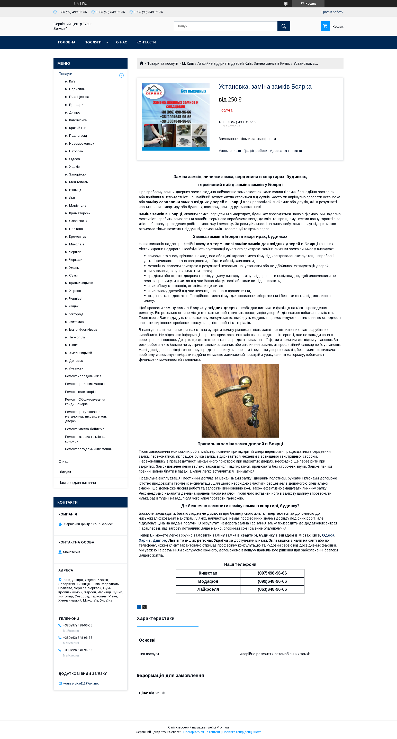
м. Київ (70, 81)
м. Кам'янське (76, 120)
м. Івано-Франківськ (81, 329)
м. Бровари (74, 105)
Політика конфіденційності (241, 732)
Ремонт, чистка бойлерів (84, 429)
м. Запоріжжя (75, 174)
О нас (121, 42)
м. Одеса (72, 159)
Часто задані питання (77, 483)
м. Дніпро (72, 112)
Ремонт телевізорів (80, 392)
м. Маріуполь (75, 205)
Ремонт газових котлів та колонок (85, 439)
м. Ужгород (74, 314)
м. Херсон (73, 291)
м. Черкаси (73, 260)
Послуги (93, 42)
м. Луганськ (74, 368)
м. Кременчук (75, 236)
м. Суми (71, 275)
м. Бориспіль (75, 89)
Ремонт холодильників (83, 376)
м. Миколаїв (74, 244)
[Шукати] (283, 26)
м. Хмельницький (78, 353)
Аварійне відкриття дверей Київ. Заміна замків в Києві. (243, 63)
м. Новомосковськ (79, 143)
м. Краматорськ (77, 213)
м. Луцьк (71, 306)
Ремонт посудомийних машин (89, 449)
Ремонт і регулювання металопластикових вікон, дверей (86, 416)
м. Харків (72, 167)
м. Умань (72, 268)
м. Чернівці (73, 298)
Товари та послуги (162, 63)
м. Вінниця (73, 190)
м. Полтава (74, 229)
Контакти (146, 42)
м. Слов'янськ (76, 221)
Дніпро (159, 540)
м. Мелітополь (76, 182)
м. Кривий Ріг (75, 128)
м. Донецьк (74, 361)
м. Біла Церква (77, 97)
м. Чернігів (73, 252)
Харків (145, 540)
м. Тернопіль (75, 337)
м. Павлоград (76, 135)
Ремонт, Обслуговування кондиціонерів (85, 402)
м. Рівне (71, 345)
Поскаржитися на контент (201, 732)
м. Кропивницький (79, 283)
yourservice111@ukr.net (80, 683)
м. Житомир (74, 322)
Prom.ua (223, 727)
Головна (66, 42)
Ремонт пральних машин (85, 384)
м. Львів (71, 198)
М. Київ (188, 63)
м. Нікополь (74, 151)
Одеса (328, 535)
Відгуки (65, 472)
